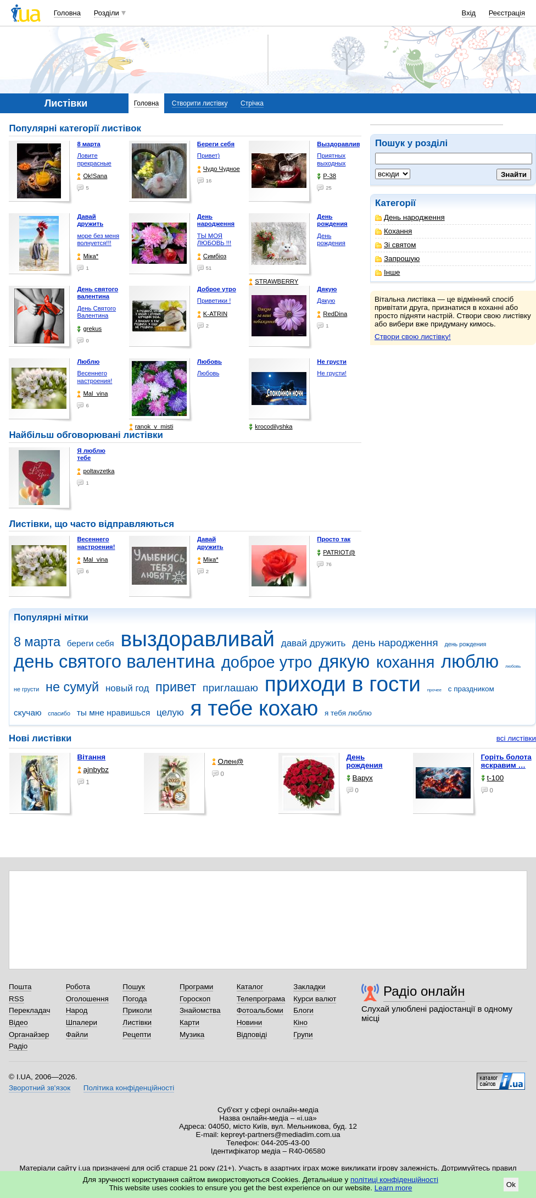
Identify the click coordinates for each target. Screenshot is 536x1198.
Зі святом (395, 245)
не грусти (26, 689)
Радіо (18, 1046)
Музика (192, 1034)
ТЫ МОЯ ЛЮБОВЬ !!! (214, 239)
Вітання (91, 757)
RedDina (332, 314)
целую (170, 712)
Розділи (106, 13)
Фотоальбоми (260, 1010)
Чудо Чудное (218, 169)
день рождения (465, 644)
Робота (78, 987)
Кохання (393, 231)
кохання (405, 662)
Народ (77, 1010)
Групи (302, 1034)
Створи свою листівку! (413, 336)
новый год (127, 688)
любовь (513, 666)
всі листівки (516, 738)
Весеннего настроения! (94, 377)
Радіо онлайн (424, 991)
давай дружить (313, 643)
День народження (410, 217)
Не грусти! (332, 373)
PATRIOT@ (336, 552)
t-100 (492, 778)
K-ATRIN (212, 314)
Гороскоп (195, 999)
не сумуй (72, 687)
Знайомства (200, 1010)
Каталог (250, 987)
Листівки (137, 1022)
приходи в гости (343, 684)
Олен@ (228, 761)
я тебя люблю (348, 713)
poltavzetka (95, 471)
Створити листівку (200, 103)
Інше (387, 272)
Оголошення (87, 999)
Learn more (393, 1188)
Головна (67, 13)
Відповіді (252, 1034)
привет (175, 687)
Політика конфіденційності (128, 1088)
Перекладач (29, 1010)
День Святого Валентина (96, 312)
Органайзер (29, 1034)
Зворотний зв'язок (39, 1088)
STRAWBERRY (273, 281)
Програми (196, 987)
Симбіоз (211, 256)
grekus (89, 328)
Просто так (333, 539)
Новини (250, 1022)
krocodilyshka (270, 426)
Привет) (208, 155)
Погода (134, 999)
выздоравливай (197, 639)
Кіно (300, 1022)
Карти (189, 1022)
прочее (434, 689)
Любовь (208, 373)
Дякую (326, 300)
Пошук (133, 987)
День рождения (331, 239)
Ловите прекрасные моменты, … (95, 163)
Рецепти (136, 1034)
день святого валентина (114, 661)
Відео (18, 1022)
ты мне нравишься (113, 712)
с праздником (471, 689)
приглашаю (230, 688)
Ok (511, 1184)
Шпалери (81, 1022)
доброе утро (266, 662)
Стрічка (252, 103)
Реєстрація (507, 13)
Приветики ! (214, 300)
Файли (77, 1034)
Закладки (309, 987)
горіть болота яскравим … (506, 761)
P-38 (326, 176)
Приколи (137, 1010)
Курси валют (314, 999)
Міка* (87, 256)
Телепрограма (261, 999)
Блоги (303, 1010)
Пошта (20, 987)
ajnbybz (93, 770)
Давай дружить (210, 543)
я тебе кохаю (255, 708)
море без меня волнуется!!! (98, 239)
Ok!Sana (92, 176)
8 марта (37, 642)
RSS (16, 999)
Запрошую (397, 258)
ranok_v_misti (151, 426)
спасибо (59, 713)
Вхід (469, 13)
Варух (360, 778)
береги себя (90, 643)
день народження (395, 642)
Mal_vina (92, 393)
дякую (344, 661)
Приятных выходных (331, 159)
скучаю (28, 712)
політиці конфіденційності (394, 1179)
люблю (470, 661)
